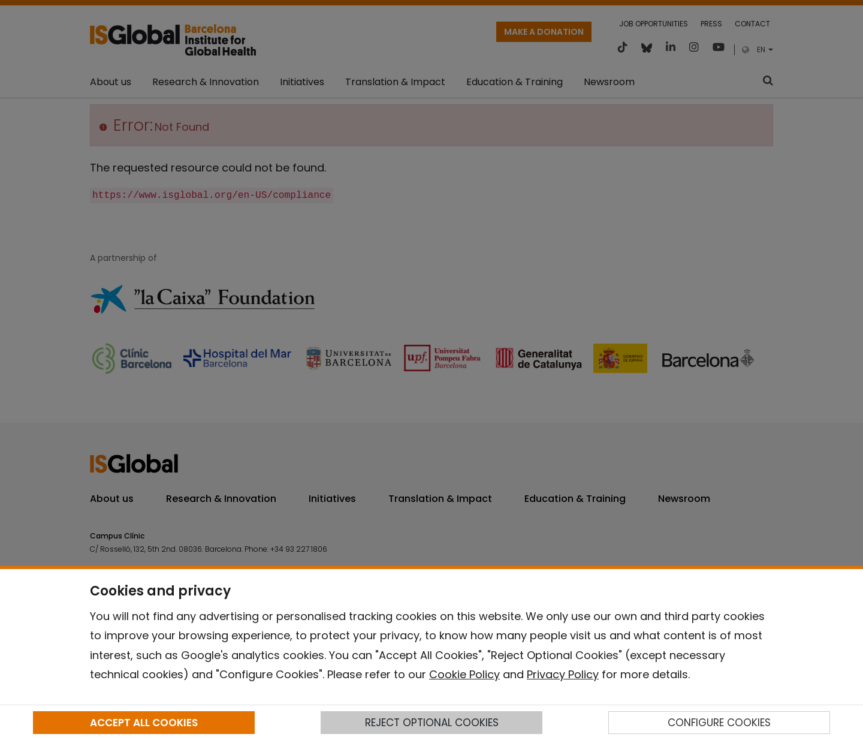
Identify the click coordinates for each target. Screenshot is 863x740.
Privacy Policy (563, 674)
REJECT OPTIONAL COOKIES (432, 722)
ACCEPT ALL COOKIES (144, 722)
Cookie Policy (464, 674)
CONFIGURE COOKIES (719, 722)
